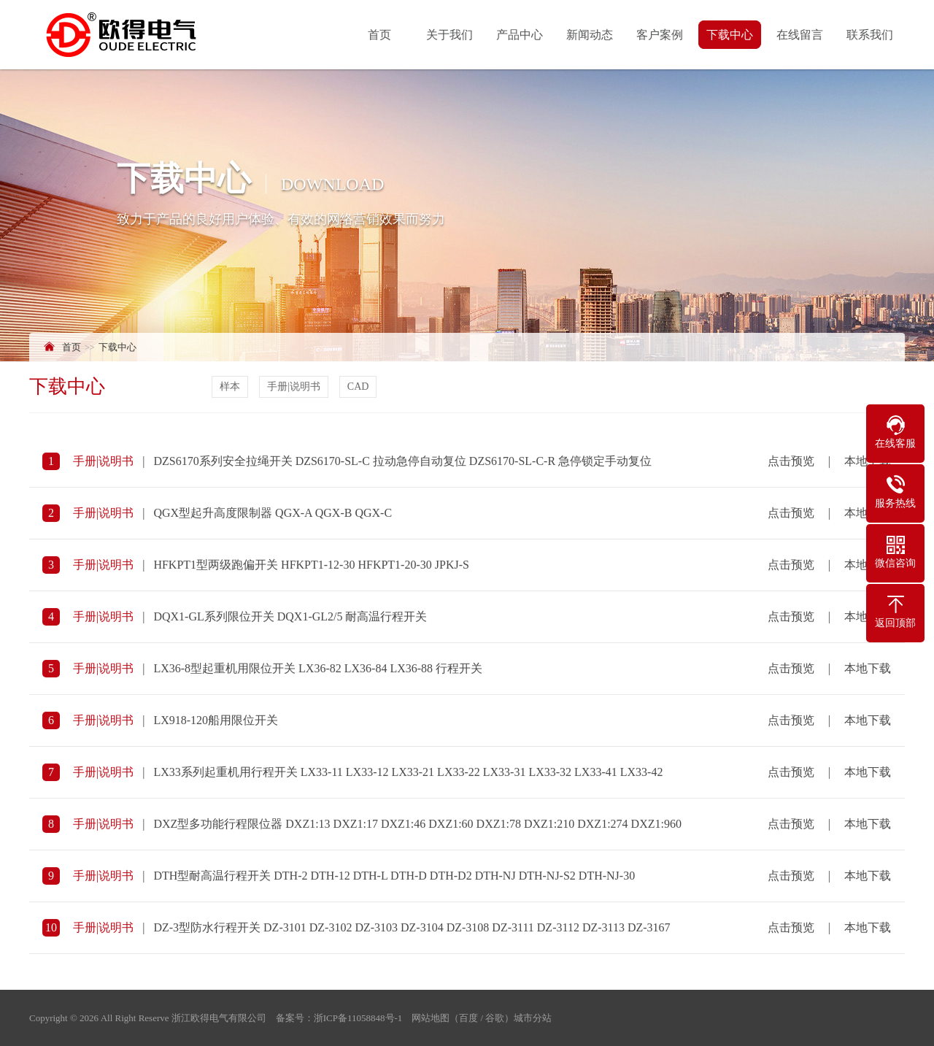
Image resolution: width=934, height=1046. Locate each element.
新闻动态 (591, 34)
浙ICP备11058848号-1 (358, 1017)
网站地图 (430, 1017)
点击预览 (791, 464)
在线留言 (801, 34)
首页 (381, 34)
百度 (468, 1017)
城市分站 (533, 1017)
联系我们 (871, 34)
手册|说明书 (295, 386)
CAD (360, 386)
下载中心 (731, 34)
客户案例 (661, 34)
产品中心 (521, 34)
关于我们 (451, 34)
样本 (231, 386)
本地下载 (867, 671)
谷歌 (494, 1017)
